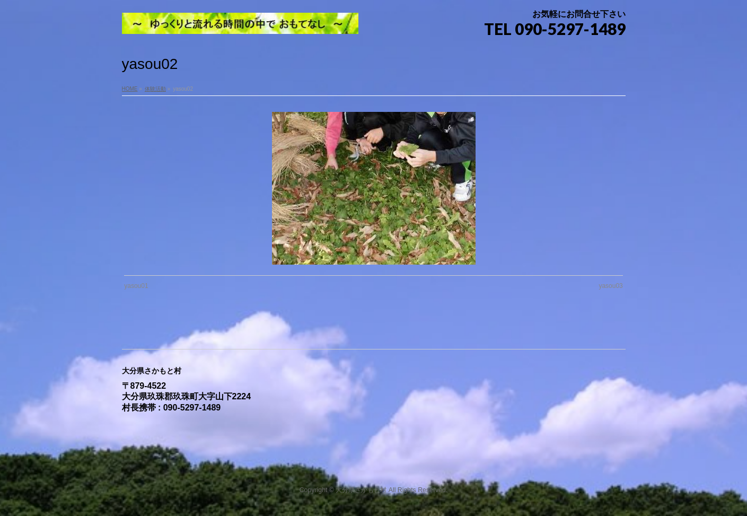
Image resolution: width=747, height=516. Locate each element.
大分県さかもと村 (361, 490)
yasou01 (136, 286)
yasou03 (610, 286)
